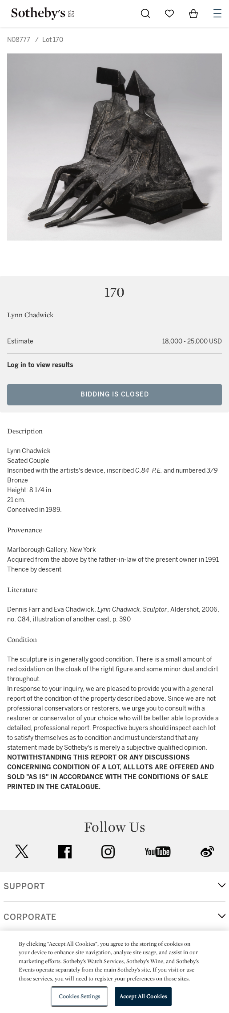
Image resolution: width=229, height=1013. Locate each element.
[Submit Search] (145, 13)
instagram (108, 851)
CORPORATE (30, 917)
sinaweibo (207, 851)
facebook (65, 851)
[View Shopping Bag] (193, 13)
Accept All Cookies (143, 996)
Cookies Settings (79, 996)
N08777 (18, 40)
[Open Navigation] (217, 13)
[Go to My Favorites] (169, 13)
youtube (158, 851)
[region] (114, 972)
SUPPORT (24, 886)
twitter (21, 851)
